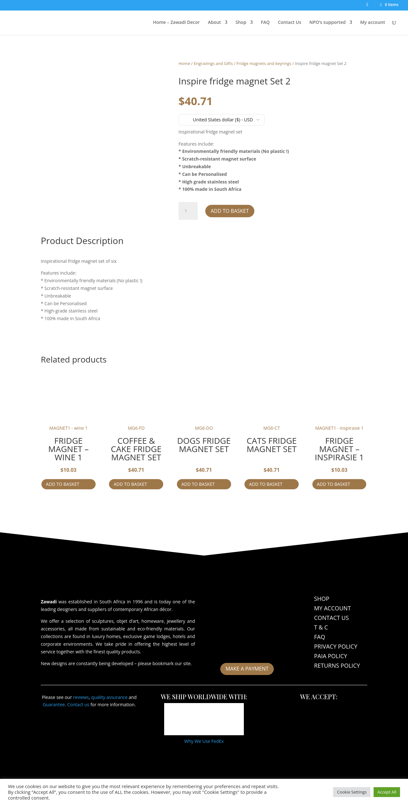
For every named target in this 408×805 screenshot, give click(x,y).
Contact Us (289, 22)
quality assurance (109, 697)
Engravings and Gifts (213, 63)
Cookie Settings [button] (352, 792)
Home (184, 63)
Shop (241, 22)
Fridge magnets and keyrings (264, 63)
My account (372, 22)
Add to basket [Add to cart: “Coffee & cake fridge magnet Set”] (130, 484)
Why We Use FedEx (204, 741)
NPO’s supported (328, 22)
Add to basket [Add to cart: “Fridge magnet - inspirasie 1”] (333, 484)
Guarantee (54, 704)
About (214, 22)
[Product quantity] (188, 211)
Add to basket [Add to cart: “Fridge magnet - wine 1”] (62, 484)
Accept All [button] (386, 792)
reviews (81, 697)
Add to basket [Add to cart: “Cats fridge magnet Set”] (265, 484)
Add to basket (230, 210)
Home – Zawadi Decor (176, 22)
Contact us (78, 704)
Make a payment (247, 668)
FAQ (265, 22)
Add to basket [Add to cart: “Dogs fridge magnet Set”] (198, 484)
